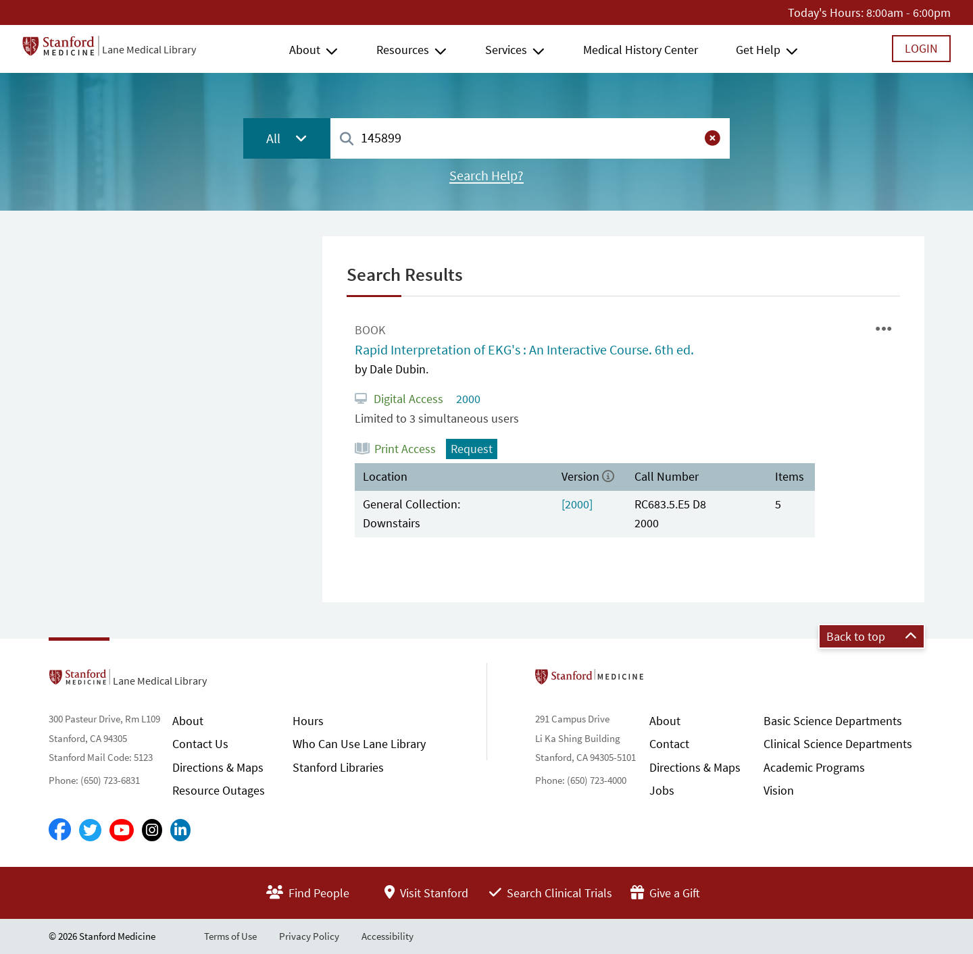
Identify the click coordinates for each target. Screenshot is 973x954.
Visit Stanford (426, 893)
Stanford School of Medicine (667, 680)
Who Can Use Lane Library (359, 743)
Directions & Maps (218, 767)
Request (472, 448)
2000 (466, 398)
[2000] (577, 504)
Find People (307, 893)
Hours (308, 720)
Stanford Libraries (338, 767)
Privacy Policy (309, 936)
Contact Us (200, 743)
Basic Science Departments (833, 720)
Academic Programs (814, 767)
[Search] (346, 139)
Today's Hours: (826, 12)
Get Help (758, 49)
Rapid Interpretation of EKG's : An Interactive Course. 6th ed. (524, 350)
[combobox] (530, 138)
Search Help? (486, 175)
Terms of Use (230, 936)
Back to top (871, 636)
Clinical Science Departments (838, 743)
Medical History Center (640, 49)
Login (921, 48)
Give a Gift (665, 893)
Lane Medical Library (149, 49)
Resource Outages (218, 790)
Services (506, 49)
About (304, 49)
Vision (779, 790)
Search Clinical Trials (550, 893)
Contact (669, 743)
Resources (402, 49)
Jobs (661, 790)
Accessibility (387, 936)
